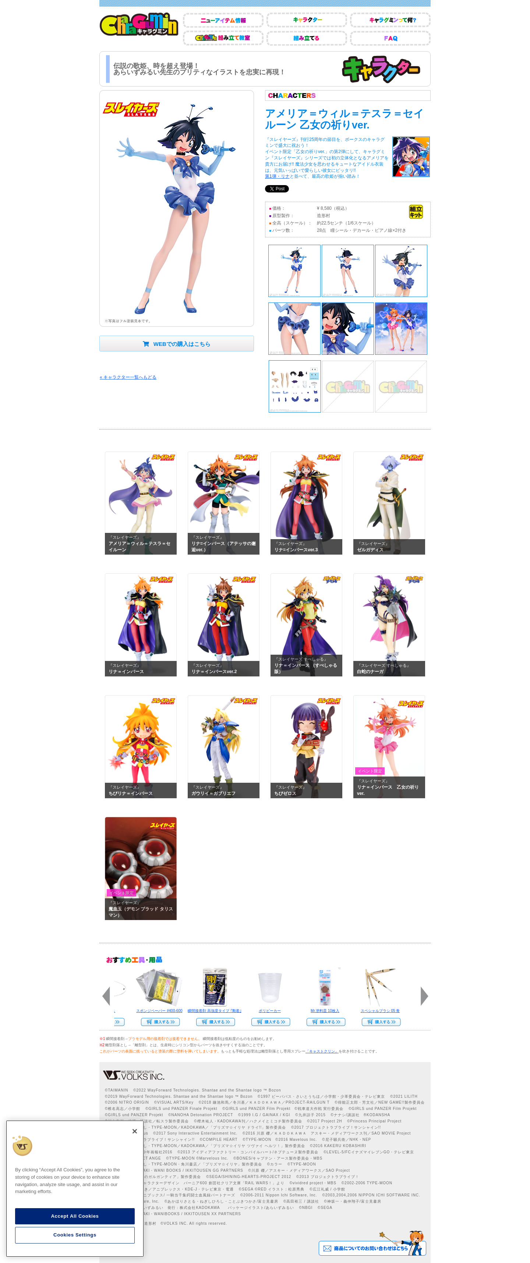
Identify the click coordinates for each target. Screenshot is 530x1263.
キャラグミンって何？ (390, 20)
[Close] (135, 1131)
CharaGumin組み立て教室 (223, 38)
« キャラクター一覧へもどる (128, 377)
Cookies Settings (74, 1235)
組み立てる (306, 38)
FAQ (390, 38)
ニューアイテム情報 (223, 20)
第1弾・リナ (277, 176)
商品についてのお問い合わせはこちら (372, 1243)
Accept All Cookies (75, 1216)
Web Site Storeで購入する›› (157, 1022)
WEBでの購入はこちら (177, 344)
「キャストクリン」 (322, 1051)
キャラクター (306, 20)
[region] (75, 1188)
